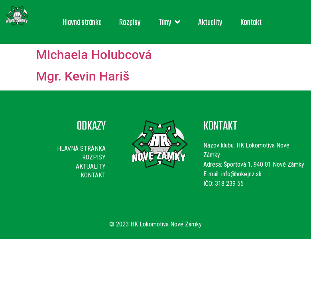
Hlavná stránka (82, 22)
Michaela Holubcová (94, 54)
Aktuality (210, 22)
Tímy (169, 22)
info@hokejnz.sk (241, 174)
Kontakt (251, 22)
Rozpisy (130, 22)
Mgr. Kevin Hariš (83, 76)
